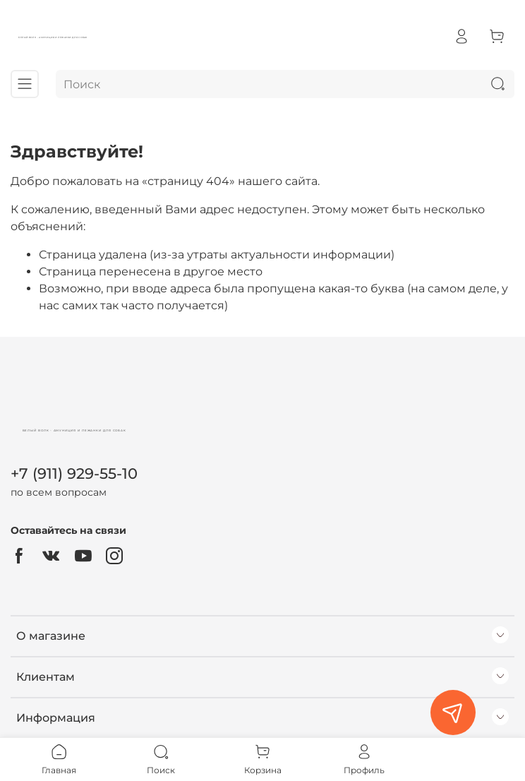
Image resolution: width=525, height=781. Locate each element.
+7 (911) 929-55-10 (74, 473)
